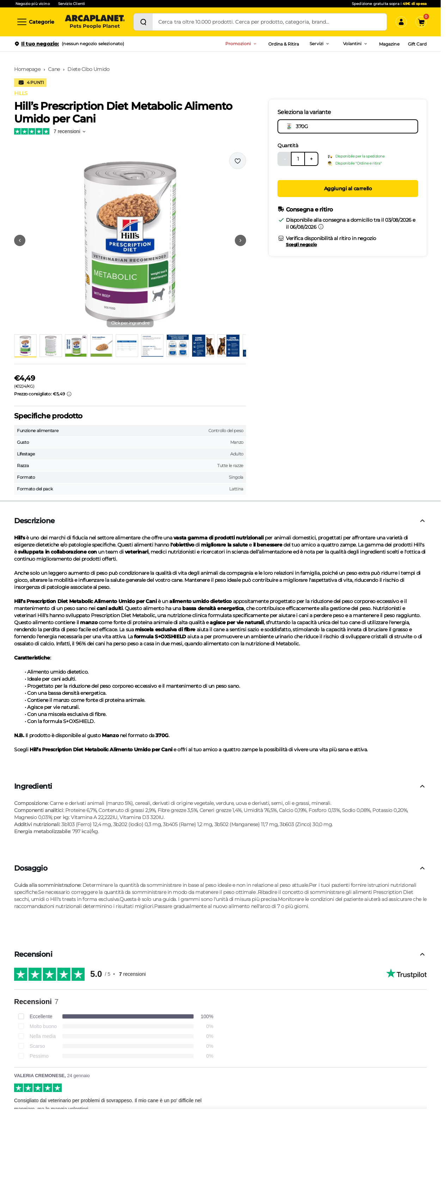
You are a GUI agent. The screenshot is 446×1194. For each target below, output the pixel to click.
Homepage (27, 69)
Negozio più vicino (33, 3)
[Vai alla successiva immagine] (240, 240)
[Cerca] (143, 21)
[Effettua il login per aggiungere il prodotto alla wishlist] (237, 160)
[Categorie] (35, 22)
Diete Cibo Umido (88, 69)
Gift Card (417, 44)
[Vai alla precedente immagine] (19, 240)
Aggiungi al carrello (348, 188)
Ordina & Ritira (283, 44)
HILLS (21, 93)
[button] (130, 240)
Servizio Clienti (71, 3)
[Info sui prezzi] (69, 394)
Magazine (389, 44)
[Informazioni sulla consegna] (321, 226)
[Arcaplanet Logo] (95, 22)
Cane (54, 69)
